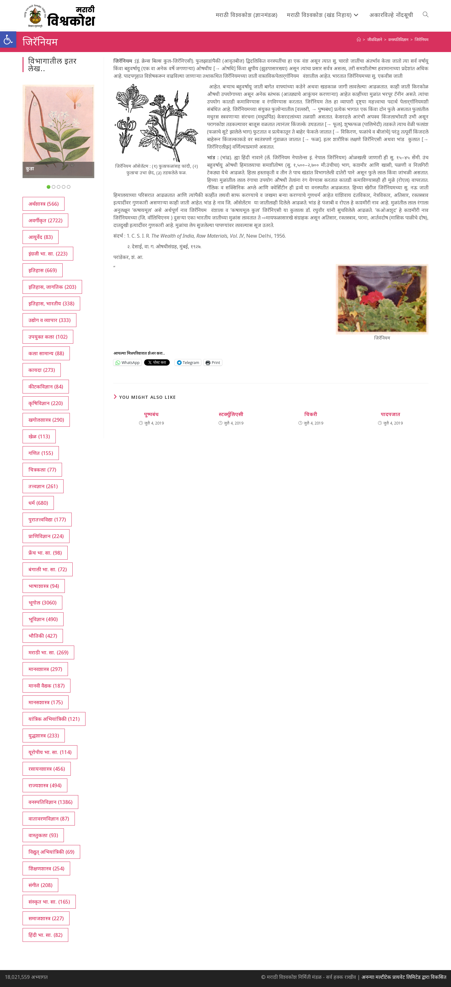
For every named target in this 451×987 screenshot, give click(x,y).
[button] (8, 39)
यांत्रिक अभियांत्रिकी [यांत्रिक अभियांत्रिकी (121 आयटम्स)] (54, 719)
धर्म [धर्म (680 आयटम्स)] (38, 503)
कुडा (30, 168)
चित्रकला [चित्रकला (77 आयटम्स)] (42, 469)
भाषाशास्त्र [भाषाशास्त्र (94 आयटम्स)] (44, 586)
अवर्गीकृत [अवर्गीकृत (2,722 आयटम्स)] (45, 220)
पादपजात (390, 414)
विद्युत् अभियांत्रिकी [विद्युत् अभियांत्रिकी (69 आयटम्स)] (51, 852)
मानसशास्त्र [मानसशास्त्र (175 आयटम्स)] (46, 702)
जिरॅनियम (421, 39)
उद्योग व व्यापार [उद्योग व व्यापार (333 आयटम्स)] (49, 320)
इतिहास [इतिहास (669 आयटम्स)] (43, 270)
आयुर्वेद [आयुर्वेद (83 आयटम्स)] (41, 237)
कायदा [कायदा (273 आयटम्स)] (42, 370)
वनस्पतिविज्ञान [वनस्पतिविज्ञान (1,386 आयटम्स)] (50, 802)
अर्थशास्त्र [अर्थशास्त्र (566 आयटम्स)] (44, 204)
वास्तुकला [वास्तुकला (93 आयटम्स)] (43, 835)
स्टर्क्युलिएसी (231, 414)
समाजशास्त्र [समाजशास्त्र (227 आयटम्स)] (46, 918)
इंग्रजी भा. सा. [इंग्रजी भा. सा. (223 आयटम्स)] (48, 253)
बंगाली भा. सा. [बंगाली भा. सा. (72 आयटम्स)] (48, 569)
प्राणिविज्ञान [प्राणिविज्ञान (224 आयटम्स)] (46, 536)
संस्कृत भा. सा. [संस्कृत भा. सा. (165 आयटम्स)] (49, 901)
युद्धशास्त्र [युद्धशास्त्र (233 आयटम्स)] (44, 735)
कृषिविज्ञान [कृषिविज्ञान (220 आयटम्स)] (46, 403)
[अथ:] (359, 39)
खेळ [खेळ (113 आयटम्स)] (39, 436)
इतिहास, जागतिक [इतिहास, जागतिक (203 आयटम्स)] (52, 287)
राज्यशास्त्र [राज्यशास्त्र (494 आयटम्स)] (45, 785)
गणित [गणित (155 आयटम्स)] (41, 453)
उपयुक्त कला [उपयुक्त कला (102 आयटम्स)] (48, 336)
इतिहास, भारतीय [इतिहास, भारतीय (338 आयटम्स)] (51, 303)
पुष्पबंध (151, 414)
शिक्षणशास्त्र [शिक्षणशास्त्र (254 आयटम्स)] (46, 868)
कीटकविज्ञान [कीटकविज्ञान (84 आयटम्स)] (46, 386)
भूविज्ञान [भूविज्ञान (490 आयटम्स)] (43, 619)
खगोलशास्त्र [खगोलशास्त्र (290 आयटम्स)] (46, 420)
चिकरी (310, 414)
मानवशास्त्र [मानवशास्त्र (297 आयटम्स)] (45, 669)
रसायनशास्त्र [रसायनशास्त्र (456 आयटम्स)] (47, 769)
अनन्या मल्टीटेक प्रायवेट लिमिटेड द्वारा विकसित (403, 977)
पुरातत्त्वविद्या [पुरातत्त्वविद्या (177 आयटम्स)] (47, 519)
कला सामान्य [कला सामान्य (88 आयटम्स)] (46, 353)
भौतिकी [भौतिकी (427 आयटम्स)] (43, 636)
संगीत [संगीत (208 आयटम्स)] (40, 885)
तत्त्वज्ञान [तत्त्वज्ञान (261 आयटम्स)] (43, 486)
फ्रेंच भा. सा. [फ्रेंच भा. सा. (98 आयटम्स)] (45, 553)
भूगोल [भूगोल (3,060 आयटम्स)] (42, 602)
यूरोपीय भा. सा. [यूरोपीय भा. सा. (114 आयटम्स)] (50, 752)
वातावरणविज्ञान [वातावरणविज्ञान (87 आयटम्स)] (49, 818)
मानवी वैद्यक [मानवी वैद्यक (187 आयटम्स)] (47, 685)
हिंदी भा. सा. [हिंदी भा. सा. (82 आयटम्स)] (45, 935)
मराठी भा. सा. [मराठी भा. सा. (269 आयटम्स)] (48, 652)
